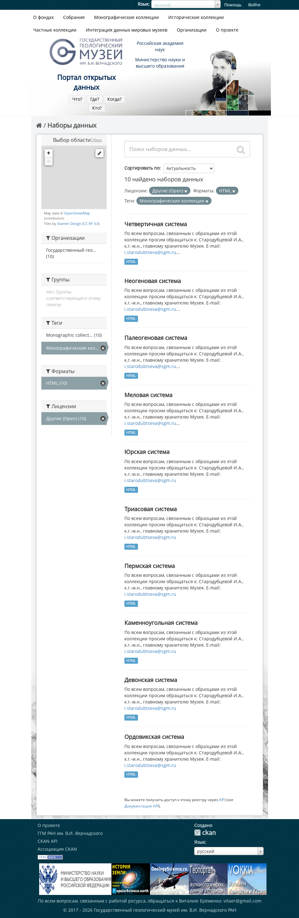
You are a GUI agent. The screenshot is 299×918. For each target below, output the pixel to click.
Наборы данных (71, 125)
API (222, 799)
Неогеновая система (152, 281)
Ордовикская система (154, 736)
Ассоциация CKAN (57, 849)
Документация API (141, 805)
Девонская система (150, 680)
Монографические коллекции (126, 17)
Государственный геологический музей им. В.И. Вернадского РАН (165, 910)
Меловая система (148, 395)
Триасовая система (150, 509)
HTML (131, 261)
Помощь (233, 5)
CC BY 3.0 (91, 223)
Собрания (74, 17)
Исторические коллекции (196, 17)
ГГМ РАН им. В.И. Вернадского (70, 833)
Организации (191, 30)
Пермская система (149, 566)
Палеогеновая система (155, 337)
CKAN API (47, 841)
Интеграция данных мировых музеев (126, 30)
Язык (143, 4)
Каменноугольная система (161, 622)
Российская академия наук (160, 46)
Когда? (114, 99)
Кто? (97, 108)
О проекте (227, 30)
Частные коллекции (54, 30)
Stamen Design (69, 223)
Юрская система (147, 452)
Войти (254, 5)
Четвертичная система (155, 224)
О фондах (43, 17)
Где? (94, 99)
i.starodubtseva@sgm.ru (150, 252)
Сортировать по (141, 168)
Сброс (96, 139)
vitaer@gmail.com (242, 901)
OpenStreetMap (77, 213)
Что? (77, 99)
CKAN (205, 832)
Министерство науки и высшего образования (160, 63)
